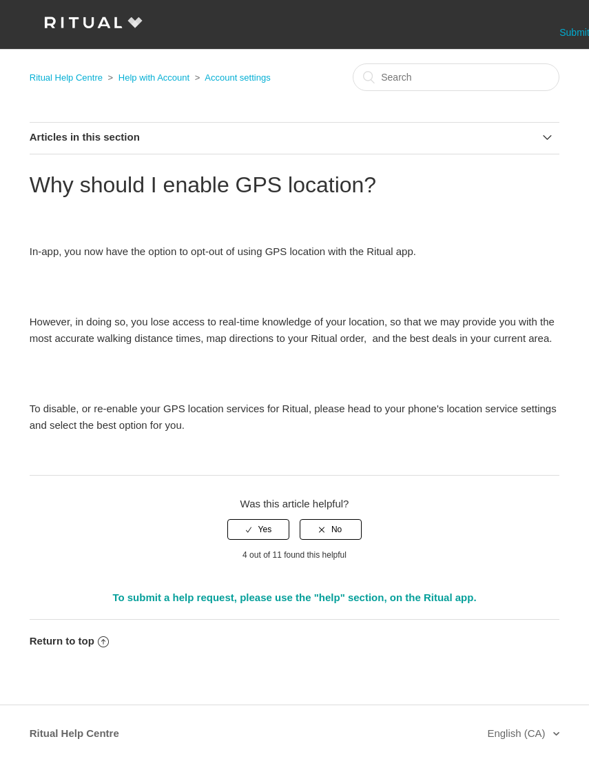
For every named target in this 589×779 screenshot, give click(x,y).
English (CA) (517, 733)
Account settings (237, 77)
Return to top (69, 641)
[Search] (456, 77)
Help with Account (153, 77)
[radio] (258, 529)
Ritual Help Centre (66, 77)
